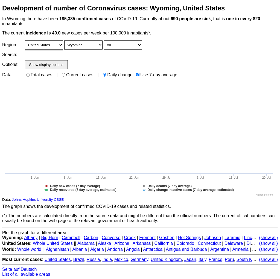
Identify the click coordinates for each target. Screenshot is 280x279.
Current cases (78, 74)
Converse (111, 237)
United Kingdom (166, 259)
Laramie (232, 237)
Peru (229, 259)
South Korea (249, 259)
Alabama (86, 243)
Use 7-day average (156, 74)
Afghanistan (57, 249)
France (215, 259)
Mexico (121, 259)
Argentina (219, 249)
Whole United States (53, 243)
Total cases (39, 74)
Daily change (118, 74)
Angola (133, 249)
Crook (130, 237)
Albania (79, 249)
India (107, 259)
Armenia (240, 249)
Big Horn (49, 237)
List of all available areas (26, 274)
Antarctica (152, 249)
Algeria (97, 249)
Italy (202, 259)
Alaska (104, 243)
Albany (31, 237)
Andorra (115, 249)
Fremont (147, 237)
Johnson (213, 237)
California (163, 243)
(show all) (268, 237)
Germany (139, 259)
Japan (190, 259)
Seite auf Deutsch (19, 269)
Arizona (121, 243)
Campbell (71, 237)
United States (58, 259)
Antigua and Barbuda (186, 249)
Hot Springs (189, 237)
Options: (10, 64)
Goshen (166, 237)
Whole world (29, 249)
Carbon (91, 237)
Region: (9, 44)
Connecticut (209, 243)
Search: (9, 54)
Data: (7, 74)
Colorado (185, 243)
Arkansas (142, 243)
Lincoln (251, 237)
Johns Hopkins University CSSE (38, 199)
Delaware (233, 243)
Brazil (78, 259)
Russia (93, 259)
